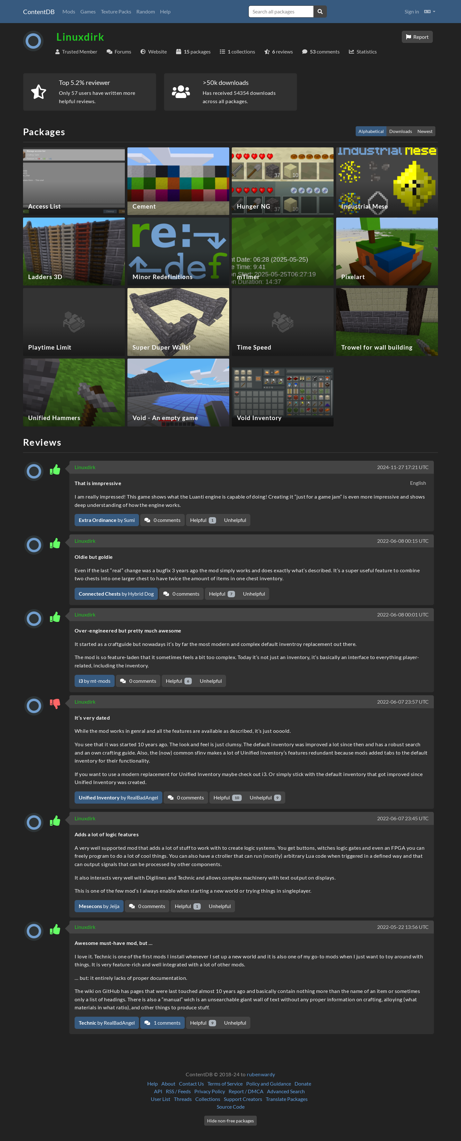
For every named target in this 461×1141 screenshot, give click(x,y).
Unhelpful (235, 520)
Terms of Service (225, 1083)
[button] (430, 11)
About (168, 1083)
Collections (207, 1099)
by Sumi (107, 520)
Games (88, 11)
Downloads (400, 131)
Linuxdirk (85, 467)
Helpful (203, 520)
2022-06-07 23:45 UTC (403, 818)
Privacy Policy (209, 1091)
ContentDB (39, 11)
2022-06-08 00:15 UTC (403, 541)
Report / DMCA (246, 1091)
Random (145, 11)
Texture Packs (116, 11)
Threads (183, 1099)
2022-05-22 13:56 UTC (403, 927)
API (158, 1091)
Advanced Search (286, 1091)
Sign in (412, 11)
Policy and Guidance (268, 1083)
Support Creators (243, 1099)
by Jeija (99, 906)
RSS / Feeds (178, 1091)
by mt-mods (94, 681)
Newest (425, 131)
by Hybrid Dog (116, 594)
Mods (68, 11)
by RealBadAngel (118, 797)
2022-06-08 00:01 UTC (403, 614)
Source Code (231, 1107)
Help (165, 11)
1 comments (162, 1023)
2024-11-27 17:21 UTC (403, 467)
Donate (303, 1083)
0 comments (162, 520)
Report (417, 37)
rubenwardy (261, 1074)
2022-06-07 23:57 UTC (403, 702)
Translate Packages (287, 1099)
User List (160, 1099)
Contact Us (191, 1083)
